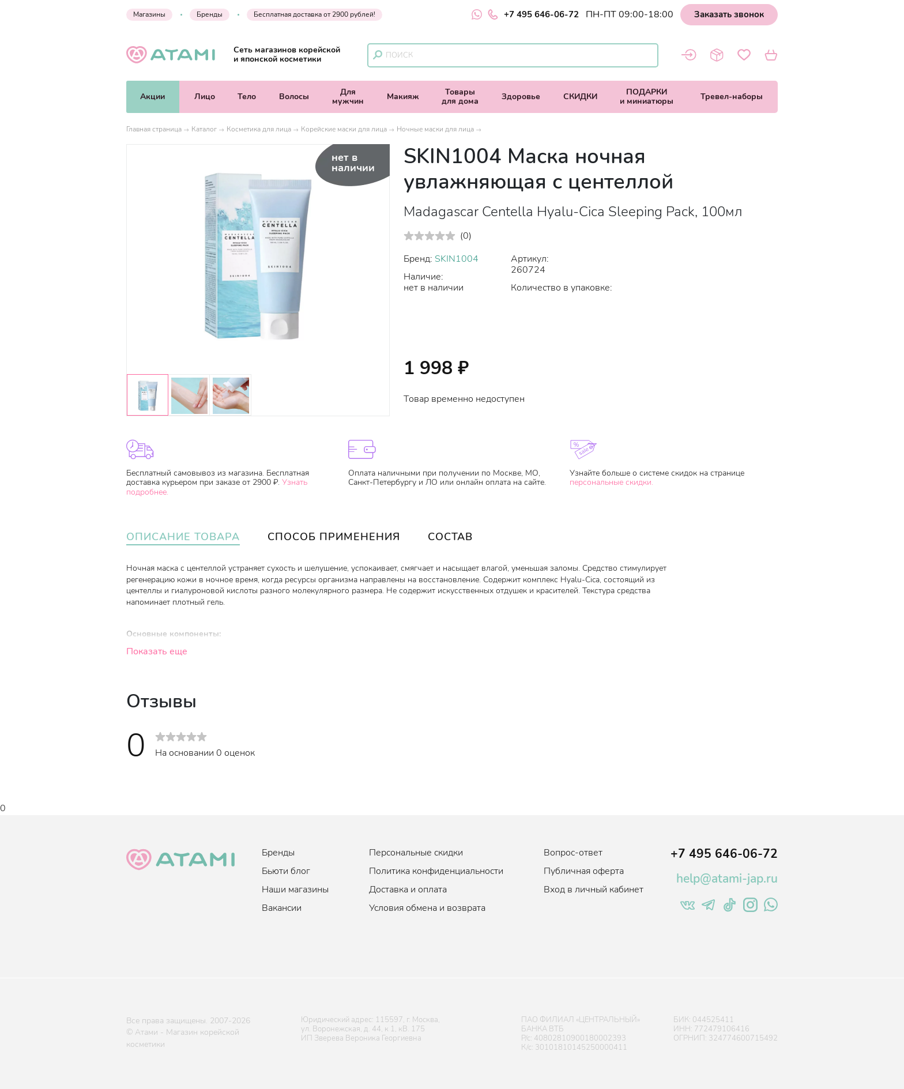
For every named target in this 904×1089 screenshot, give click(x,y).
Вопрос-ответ (573, 852)
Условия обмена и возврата (427, 908)
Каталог (204, 129)
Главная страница (154, 129)
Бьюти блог (286, 871)
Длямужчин (348, 96)
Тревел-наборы (731, 96)
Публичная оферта (584, 871)
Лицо (204, 96)
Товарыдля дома (460, 96)
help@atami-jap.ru (727, 879)
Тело (247, 96)
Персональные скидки (416, 852)
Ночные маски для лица (435, 129)
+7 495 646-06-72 (533, 14)
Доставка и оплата (408, 889)
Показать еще (156, 651)
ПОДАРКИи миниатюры (646, 96)
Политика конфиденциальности (436, 871)
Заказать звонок (729, 14)
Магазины (149, 14)
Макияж (403, 96)
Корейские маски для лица (344, 129)
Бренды (210, 14)
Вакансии (282, 908)
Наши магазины (295, 889)
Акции (152, 96)
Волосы (294, 96)
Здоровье (521, 96)
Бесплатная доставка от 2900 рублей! (314, 14)
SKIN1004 (457, 259)
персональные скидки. (611, 482)
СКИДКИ (580, 96)
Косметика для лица (259, 129)
